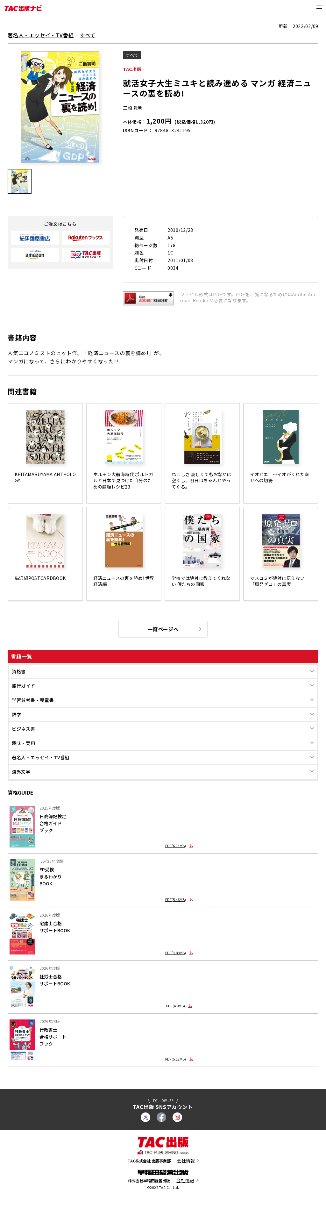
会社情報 (186, 1161)
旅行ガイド (23, 686)
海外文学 (21, 772)
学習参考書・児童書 (33, 700)
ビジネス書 (23, 729)
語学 (16, 715)
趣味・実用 (23, 743)
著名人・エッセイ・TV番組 (40, 758)
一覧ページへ (163, 629)
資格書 (19, 672)
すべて (87, 35)
